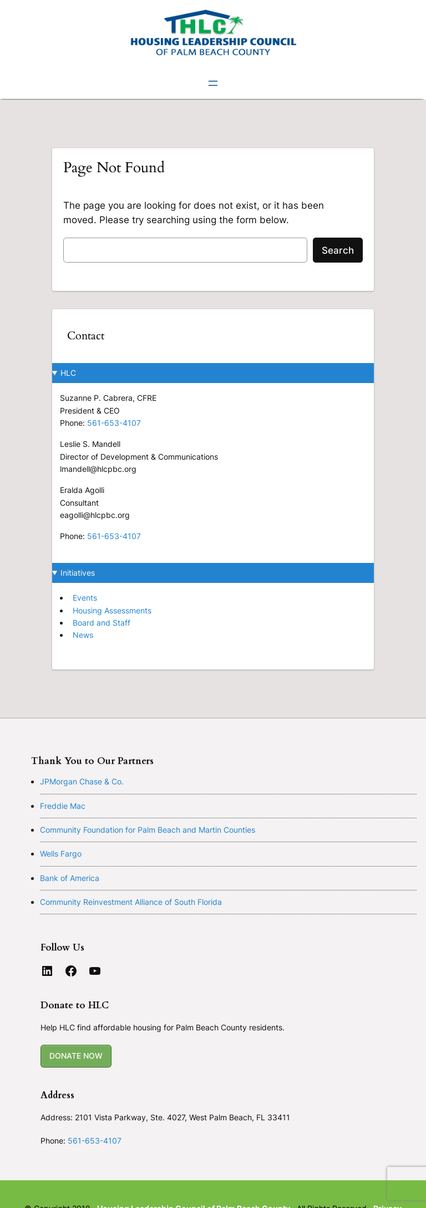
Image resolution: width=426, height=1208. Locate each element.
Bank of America (69, 878)
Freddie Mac (62, 806)
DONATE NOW (76, 1055)
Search (338, 250)
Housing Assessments (112, 610)
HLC (68, 373)
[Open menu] (213, 83)
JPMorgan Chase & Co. (82, 781)
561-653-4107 (114, 422)
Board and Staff (101, 622)
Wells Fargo (61, 853)
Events (85, 597)
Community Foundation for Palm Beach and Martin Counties (147, 829)
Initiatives (77, 572)
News (83, 635)
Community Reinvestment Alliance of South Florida (131, 902)
